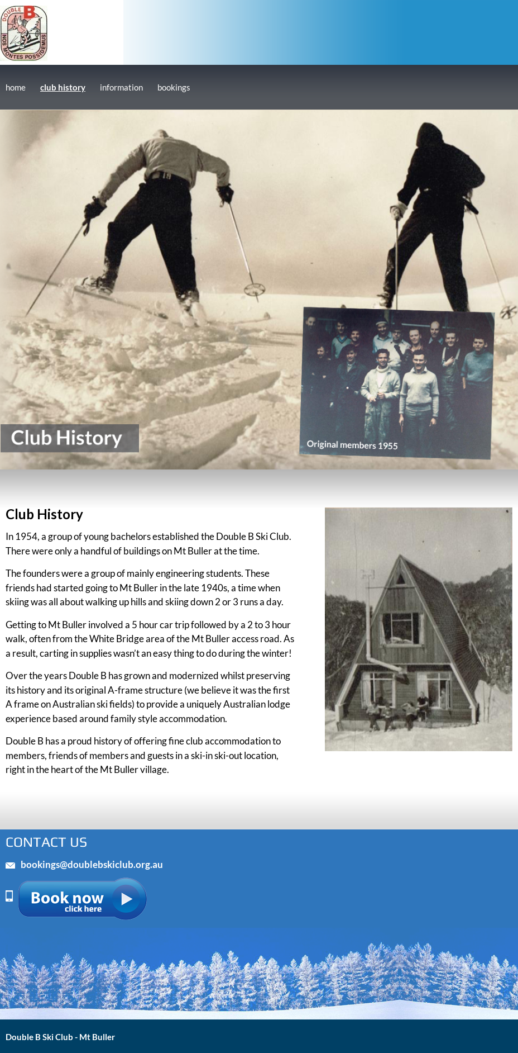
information (121, 87)
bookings (173, 87)
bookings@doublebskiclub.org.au (92, 864)
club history (62, 87)
